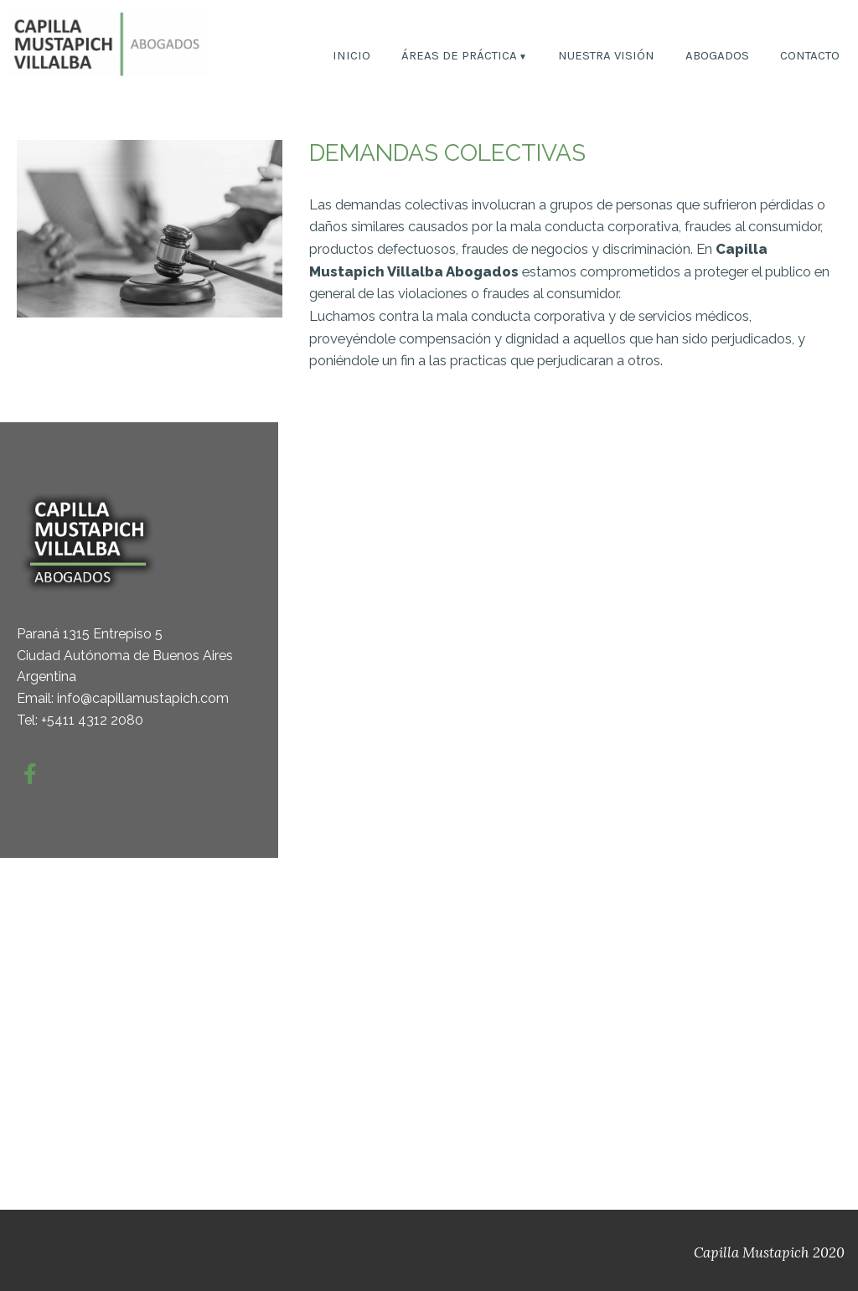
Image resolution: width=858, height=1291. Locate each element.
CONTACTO (810, 56)
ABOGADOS (717, 56)
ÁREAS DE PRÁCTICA (459, 56)
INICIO (351, 56)
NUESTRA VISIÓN (606, 56)
